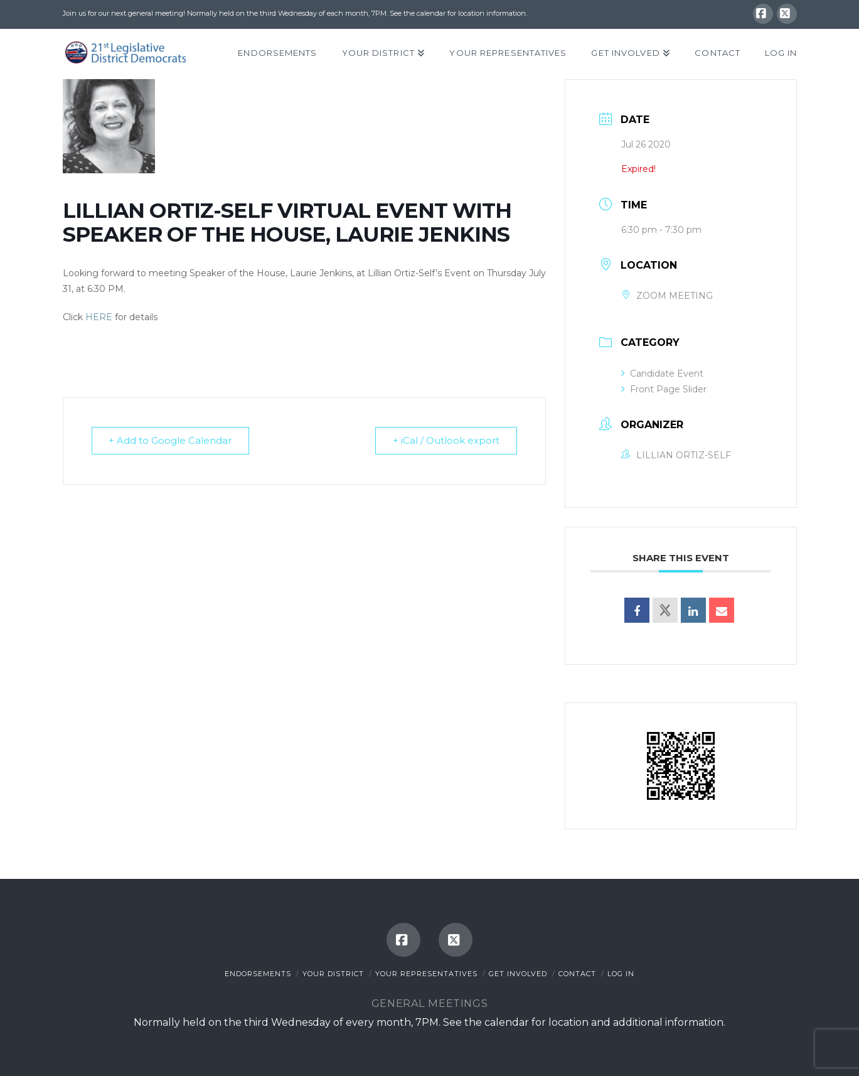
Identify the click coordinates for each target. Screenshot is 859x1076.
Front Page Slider (664, 389)
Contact (577, 973)
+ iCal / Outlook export (445, 441)
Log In (620, 973)
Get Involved (518, 973)
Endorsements (258, 973)
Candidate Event (662, 373)
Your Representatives (426, 973)
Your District (333, 973)
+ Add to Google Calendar (171, 441)
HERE (98, 317)
